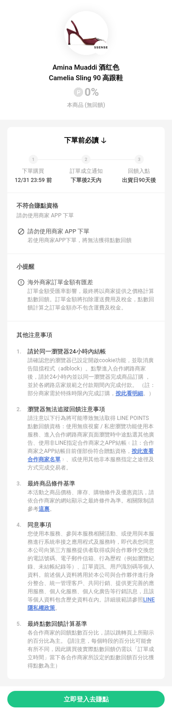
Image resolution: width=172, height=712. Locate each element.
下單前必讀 (81, 140)
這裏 (44, 509)
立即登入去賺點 (86, 699)
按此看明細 (129, 393)
